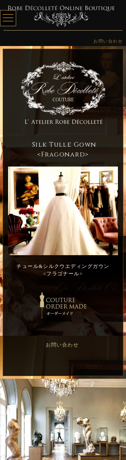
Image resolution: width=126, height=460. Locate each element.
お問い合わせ (108, 41)
